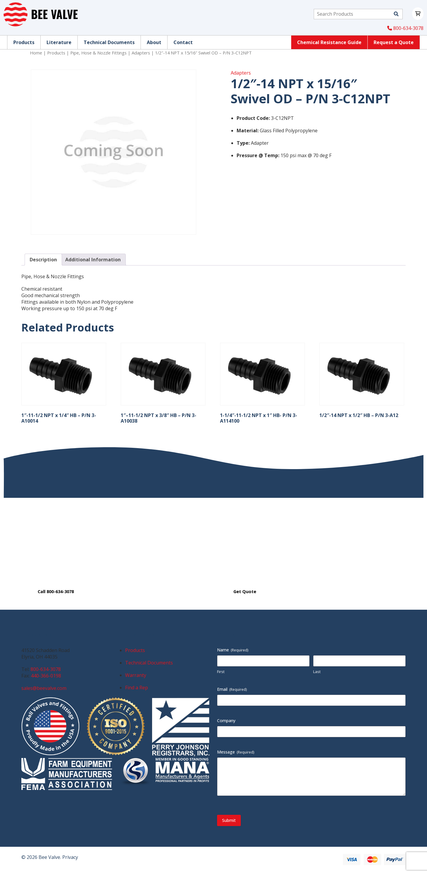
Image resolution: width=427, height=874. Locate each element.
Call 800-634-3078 (56, 591)
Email (232, 689)
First (220, 671)
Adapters (141, 53)
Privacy (70, 857)
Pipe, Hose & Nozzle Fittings (98, 53)
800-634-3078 (405, 28)
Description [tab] (43, 259)
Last (317, 671)
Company (226, 720)
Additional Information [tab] (93, 259)
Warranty (135, 675)
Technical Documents (149, 662)
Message (235, 752)
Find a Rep (136, 687)
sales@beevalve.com (43, 688)
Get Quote (244, 591)
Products (56, 53)
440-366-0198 (46, 675)
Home (36, 53)
